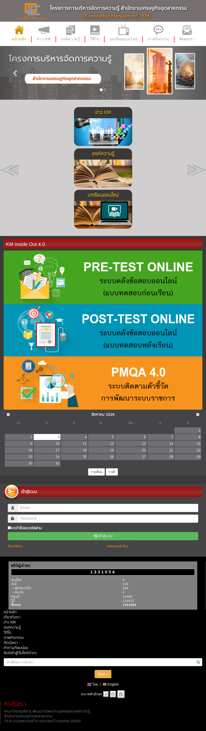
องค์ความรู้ (12, 627)
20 (144, 450)
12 (112, 443)
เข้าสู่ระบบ (103, 536)
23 (30, 456)
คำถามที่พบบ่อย (16, 648)
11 (85, 443)
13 (144, 443)
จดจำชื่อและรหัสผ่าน (25, 528)
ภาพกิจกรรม (14, 638)
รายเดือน (96, 472)
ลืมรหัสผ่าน (15, 546)
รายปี (111, 472)
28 (171, 456)
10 (57, 443)
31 (57, 463)
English (111, 684)
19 (112, 450)
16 (30, 450)
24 (57, 456)
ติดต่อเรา (11, 643)
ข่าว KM (10, 622)
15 (198, 443)
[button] (15, 73)
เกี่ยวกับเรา (12, 617)
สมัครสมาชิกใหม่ (117, 546)
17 (57, 450)
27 (144, 456)
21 (171, 450)
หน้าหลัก (10, 612)
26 (112, 456)
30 (30, 463)
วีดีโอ (7, 632)
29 (198, 456)
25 (85, 456)
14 (171, 443)
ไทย (92, 684)
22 (198, 450)
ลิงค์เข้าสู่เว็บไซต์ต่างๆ (20, 653)
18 (85, 450)
